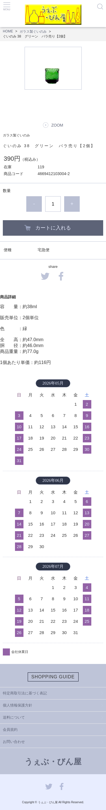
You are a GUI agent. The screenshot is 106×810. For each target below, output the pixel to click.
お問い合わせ (14, 742)
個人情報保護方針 (17, 705)
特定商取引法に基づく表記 (25, 693)
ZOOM (57, 125)
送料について (14, 717)
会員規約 (10, 729)
